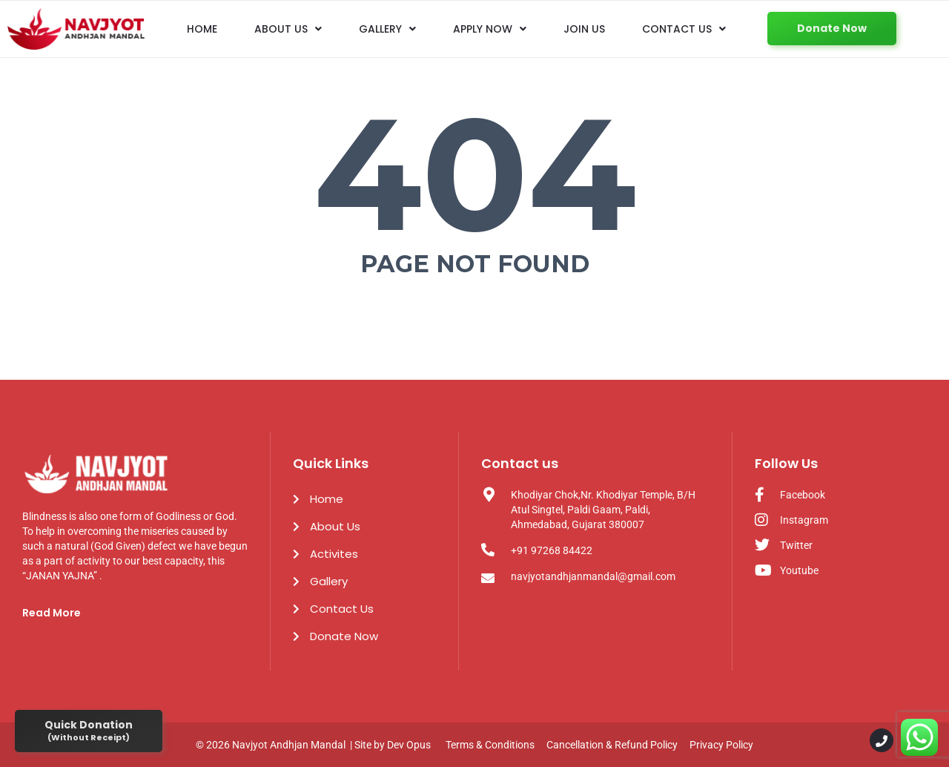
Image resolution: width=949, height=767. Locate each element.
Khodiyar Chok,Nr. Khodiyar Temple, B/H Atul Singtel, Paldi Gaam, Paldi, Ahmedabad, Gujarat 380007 (603, 509)
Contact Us (684, 29)
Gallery (387, 29)
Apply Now (489, 29)
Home (202, 29)
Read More (51, 612)
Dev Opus (409, 745)
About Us (288, 29)
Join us (584, 29)
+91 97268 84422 (551, 550)
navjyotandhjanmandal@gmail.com (593, 576)
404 (475, 173)
